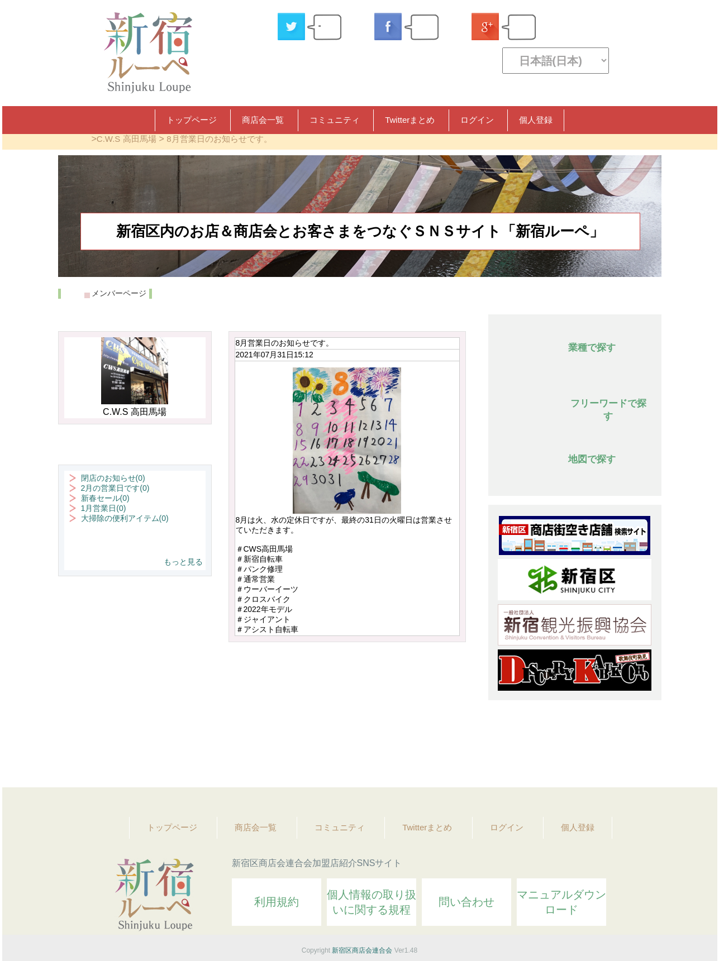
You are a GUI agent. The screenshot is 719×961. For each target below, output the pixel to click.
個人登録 (536, 120)
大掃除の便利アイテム (125, 518)
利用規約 (276, 902)
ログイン (477, 120)
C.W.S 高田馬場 (126, 139)
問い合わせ (466, 902)
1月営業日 (103, 508)
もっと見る (183, 561)
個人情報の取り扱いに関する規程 (371, 902)
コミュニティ (334, 120)
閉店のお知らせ (113, 478)
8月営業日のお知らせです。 (219, 139)
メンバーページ (119, 293)
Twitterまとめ (410, 120)
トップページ (191, 120)
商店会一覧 (263, 120)
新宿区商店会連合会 (362, 950)
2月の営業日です (115, 488)
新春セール (105, 498)
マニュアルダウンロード (561, 902)
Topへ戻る (645, 748)
